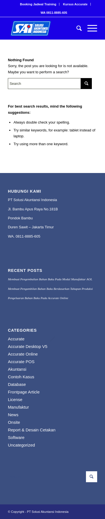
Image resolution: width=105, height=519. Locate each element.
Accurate (16, 338)
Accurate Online (23, 354)
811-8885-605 (29, 236)
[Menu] (89, 28)
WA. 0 (13, 236)
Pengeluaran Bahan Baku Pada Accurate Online (38, 298)
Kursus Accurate (75, 4)
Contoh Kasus (21, 376)
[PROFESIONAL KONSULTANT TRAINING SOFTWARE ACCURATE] (43, 28)
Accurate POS (21, 361)
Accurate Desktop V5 (27, 346)
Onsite (14, 422)
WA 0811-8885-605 (54, 12)
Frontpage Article (23, 392)
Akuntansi (17, 369)
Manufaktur (18, 407)
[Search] (76, 28)
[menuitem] (38, 4)
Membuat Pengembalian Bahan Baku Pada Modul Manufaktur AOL (50, 279)
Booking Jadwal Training (38, 4)
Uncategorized (21, 445)
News (13, 414)
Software (16, 437)
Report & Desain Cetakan (31, 429)
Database (17, 384)
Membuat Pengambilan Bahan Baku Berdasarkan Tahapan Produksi (50, 288)
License (15, 399)
